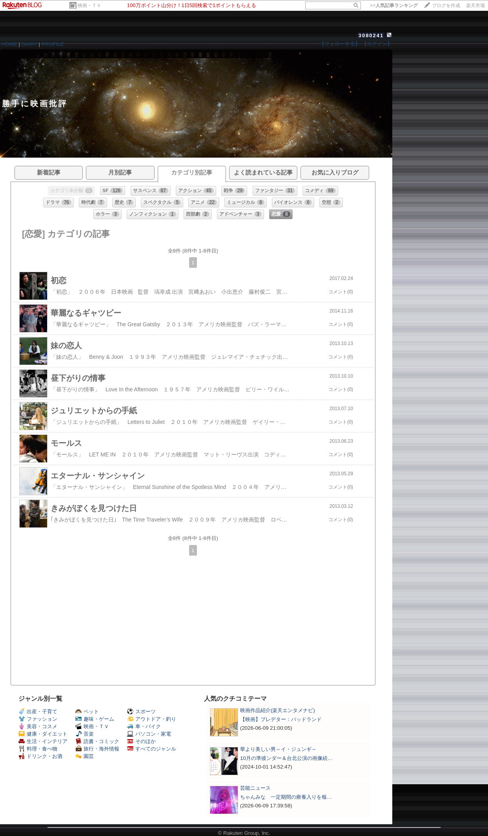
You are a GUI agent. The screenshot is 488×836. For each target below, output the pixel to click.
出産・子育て (37, 711)
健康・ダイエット (42, 734)
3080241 (371, 35)
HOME (9, 44)
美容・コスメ (37, 726)
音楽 (84, 734)
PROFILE (53, 44)
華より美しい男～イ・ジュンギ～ (278, 749)
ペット (87, 711)
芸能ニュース (255, 788)
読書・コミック (97, 741)
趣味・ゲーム (94, 719)
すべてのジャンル (151, 749)
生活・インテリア (42, 741)
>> (394, 5)
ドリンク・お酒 (40, 756)
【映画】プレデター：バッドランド (281, 719)
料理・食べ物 (37, 749)
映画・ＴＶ (89, 5)
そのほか (141, 741)
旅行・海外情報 (97, 749)
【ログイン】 (377, 44)
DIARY (29, 44)
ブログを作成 (446, 5)
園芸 (84, 756)
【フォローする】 (339, 44)
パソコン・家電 (149, 734)
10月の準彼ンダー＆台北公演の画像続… (286, 758)
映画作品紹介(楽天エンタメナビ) (277, 710)
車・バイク (144, 726)
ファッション (37, 719)
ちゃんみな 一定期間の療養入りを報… (286, 797)
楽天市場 (475, 5)
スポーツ (141, 711)
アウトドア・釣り (151, 719)
